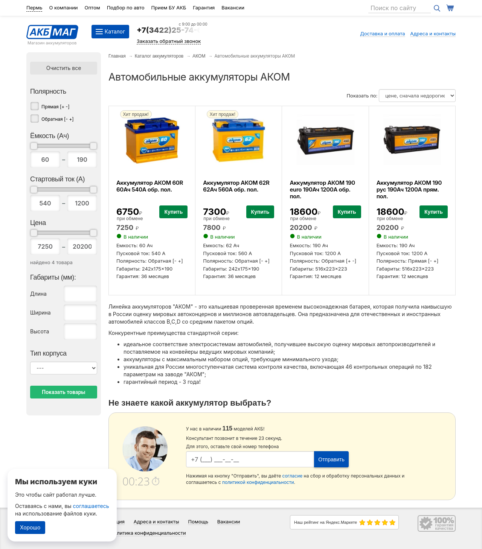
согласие (292, 476)
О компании (63, 8)
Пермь (34, 8)
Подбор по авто (126, 8)
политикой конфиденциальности (258, 482)
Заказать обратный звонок (169, 41)
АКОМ (198, 56)
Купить (173, 212)
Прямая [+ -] (55, 106)
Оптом (92, 8)
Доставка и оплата (382, 33)
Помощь (198, 522)
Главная (117, 56)
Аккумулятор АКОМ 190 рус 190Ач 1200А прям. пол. (409, 189)
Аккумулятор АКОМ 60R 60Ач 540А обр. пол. (149, 186)
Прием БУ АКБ (168, 8)
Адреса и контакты (433, 33)
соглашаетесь (91, 506)
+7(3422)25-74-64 (172, 30)
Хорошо (30, 527)
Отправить (331, 459)
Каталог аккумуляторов (159, 56)
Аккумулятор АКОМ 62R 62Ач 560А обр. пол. (236, 186)
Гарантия (204, 8)
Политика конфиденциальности (148, 533)
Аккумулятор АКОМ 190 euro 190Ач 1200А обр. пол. (322, 189)
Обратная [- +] (57, 119)
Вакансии (232, 8)
